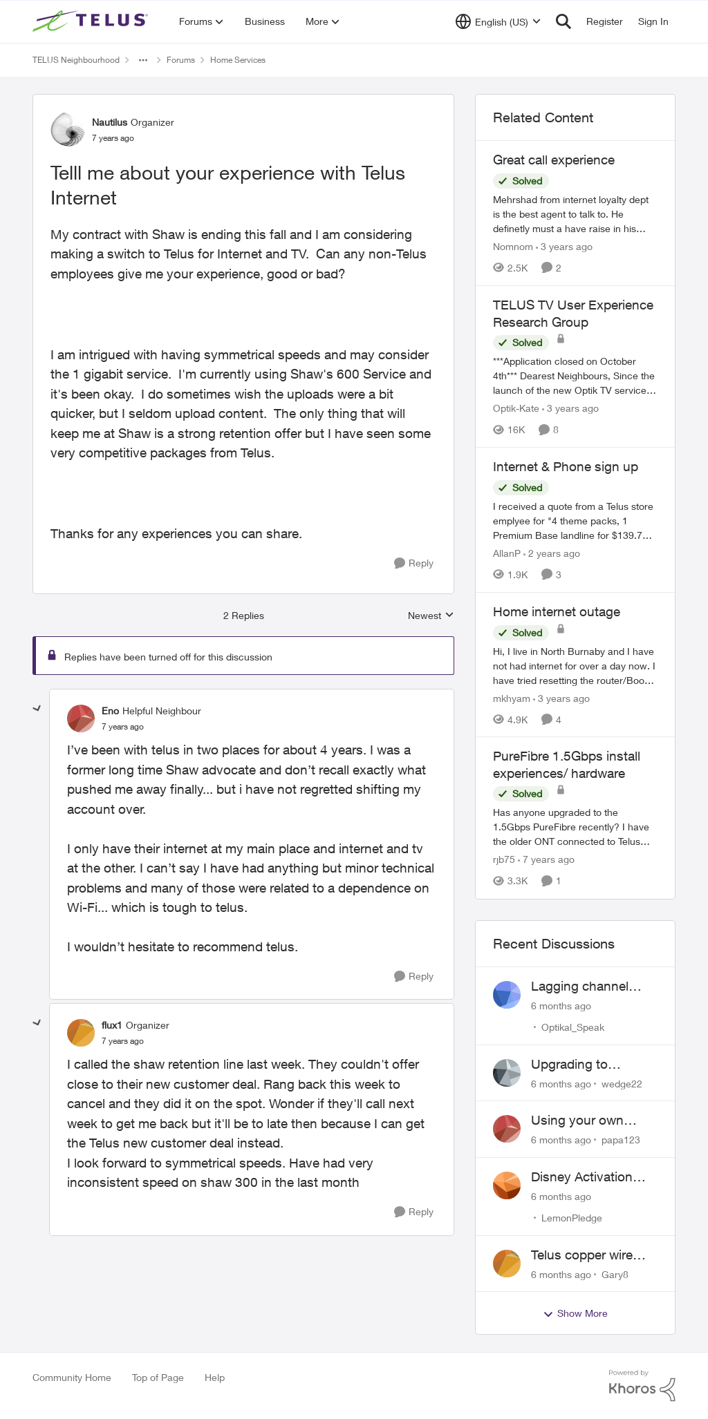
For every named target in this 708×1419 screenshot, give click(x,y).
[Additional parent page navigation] (143, 60)
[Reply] (413, 563)
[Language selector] (498, 21)
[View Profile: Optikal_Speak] (507, 995)
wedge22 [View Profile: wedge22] (622, 1083)
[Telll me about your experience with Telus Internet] (123, 727)
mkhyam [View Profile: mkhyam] (511, 697)
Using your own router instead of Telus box (579, 1120)
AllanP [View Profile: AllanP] (507, 553)
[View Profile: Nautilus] (67, 129)
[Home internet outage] (575, 665)
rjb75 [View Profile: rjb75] (504, 860)
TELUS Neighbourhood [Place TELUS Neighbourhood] (76, 60)
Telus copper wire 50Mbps (582, 1255)
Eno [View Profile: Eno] (110, 710)
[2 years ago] (551, 553)
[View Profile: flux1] (81, 1033)
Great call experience (554, 159)
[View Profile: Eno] (81, 718)
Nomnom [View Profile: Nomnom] (513, 246)
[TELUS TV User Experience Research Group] (575, 375)
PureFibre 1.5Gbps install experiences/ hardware (566, 764)
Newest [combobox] (431, 615)
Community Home (71, 1377)
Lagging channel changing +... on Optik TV (579, 986)
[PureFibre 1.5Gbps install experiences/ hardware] (575, 827)
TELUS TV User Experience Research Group (573, 313)
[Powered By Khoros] (642, 1386)
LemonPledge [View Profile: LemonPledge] (571, 1217)
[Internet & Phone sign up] (575, 520)
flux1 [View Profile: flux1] (112, 1025)
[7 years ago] (546, 860)
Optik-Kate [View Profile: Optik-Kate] (516, 408)
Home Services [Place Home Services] (238, 60)
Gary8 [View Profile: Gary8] (615, 1273)
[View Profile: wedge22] (507, 1073)
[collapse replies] (37, 709)
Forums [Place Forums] (181, 60)
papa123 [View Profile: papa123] (621, 1139)
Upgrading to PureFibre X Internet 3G (589, 1064)
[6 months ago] (561, 1005)
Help (215, 1377)
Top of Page (158, 1377)
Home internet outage (556, 611)
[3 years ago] (564, 246)
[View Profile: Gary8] (507, 1263)
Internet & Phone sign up (565, 466)
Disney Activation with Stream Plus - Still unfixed (584, 1177)
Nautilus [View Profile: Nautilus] (109, 122)
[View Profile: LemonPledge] (507, 1185)
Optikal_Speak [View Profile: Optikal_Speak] (572, 1027)
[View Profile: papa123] (507, 1129)
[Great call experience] (575, 214)
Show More (575, 1313)
